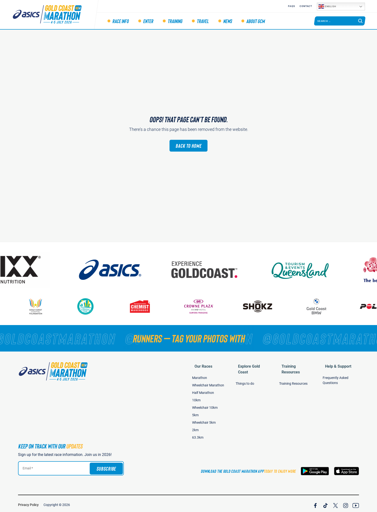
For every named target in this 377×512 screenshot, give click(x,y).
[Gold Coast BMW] (325, 306)
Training (175, 21)
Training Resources (296, 364)
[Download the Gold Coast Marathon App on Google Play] (315, 468)
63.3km (197, 435)
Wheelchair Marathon (208, 383)
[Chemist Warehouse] (148, 306)
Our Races (201, 364)
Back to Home (188, 145)
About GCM (255, 21)
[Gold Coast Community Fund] (93, 306)
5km (195, 413)
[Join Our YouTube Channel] (355, 502)
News (227, 21)
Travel (203, 21)
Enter (148, 21)
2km (195, 427)
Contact (306, 6)
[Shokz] (266, 306)
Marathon (199, 375)
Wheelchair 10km (205, 405)
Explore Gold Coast (252, 364)
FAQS (291, 6)
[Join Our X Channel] (335, 502)
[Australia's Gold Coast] (218, 270)
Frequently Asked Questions (335, 377)
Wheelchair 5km (204, 420)
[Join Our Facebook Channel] (315, 502)
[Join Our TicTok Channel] (325, 502)
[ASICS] (123, 270)
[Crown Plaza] (207, 306)
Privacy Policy (28, 502)
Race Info (120, 21)
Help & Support (336, 364)
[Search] (360, 21)
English (327, 6)
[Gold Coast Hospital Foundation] (44, 306)
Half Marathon (203, 390)
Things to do (245, 375)
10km (196, 398)
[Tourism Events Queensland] (313, 270)
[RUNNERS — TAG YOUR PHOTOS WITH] (188, 338)
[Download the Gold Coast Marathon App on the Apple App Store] (346, 468)
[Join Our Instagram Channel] (345, 502)
